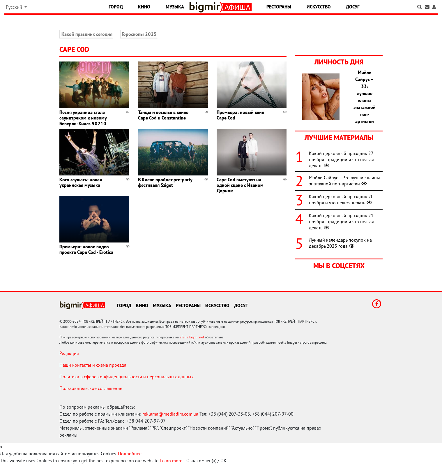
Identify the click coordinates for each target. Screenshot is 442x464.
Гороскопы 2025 (139, 34)
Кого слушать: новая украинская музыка (80, 182)
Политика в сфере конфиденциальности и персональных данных (126, 376)
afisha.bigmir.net (192, 337)
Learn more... (172, 460)
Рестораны (278, 7)
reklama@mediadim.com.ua (170, 414)
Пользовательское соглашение (90, 388)
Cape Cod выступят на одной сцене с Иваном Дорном (240, 185)
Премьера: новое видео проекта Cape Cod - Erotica (86, 249)
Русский (14, 7)
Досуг (352, 7)
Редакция (69, 353)
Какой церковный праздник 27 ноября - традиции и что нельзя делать (341, 159)
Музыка (175, 7)
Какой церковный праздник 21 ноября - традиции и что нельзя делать (341, 221)
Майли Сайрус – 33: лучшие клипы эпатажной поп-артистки (344, 181)
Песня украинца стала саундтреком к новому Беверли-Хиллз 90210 (83, 117)
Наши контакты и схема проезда (92, 365)
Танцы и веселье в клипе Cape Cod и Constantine (163, 115)
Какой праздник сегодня (86, 34)
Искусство (319, 7)
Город (116, 7)
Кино (144, 7)
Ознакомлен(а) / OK (206, 460)
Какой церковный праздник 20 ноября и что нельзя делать (341, 199)
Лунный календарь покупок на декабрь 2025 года (340, 243)
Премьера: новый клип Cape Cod (240, 115)
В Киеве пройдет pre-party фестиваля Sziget (165, 182)
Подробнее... (131, 453)
